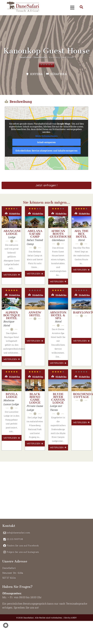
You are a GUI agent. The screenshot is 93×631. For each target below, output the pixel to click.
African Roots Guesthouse (61, 233)
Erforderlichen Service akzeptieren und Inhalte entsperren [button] (47, 150)
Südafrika (58, 74)
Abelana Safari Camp (35, 233)
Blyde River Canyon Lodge (58, 398)
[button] (5, 625)
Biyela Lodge (11, 395)
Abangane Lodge (12, 232)
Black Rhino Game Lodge (34, 398)
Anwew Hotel (34, 314)
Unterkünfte (40, 57)
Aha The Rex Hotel (81, 233)
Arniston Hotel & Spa (58, 315)
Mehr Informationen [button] (46, 136)
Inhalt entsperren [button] (46, 142)
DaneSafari (25, 57)
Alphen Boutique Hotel (11, 315)
